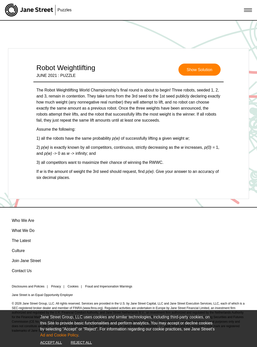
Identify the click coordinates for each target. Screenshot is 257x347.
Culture (18, 251)
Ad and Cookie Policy (59, 335)
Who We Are (23, 220)
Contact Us (22, 271)
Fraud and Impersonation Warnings (108, 286)
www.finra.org (93, 308)
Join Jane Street (26, 261)
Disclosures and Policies (28, 286)
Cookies (73, 286)
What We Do (23, 230)
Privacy (56, 286)
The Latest (21, 240)
